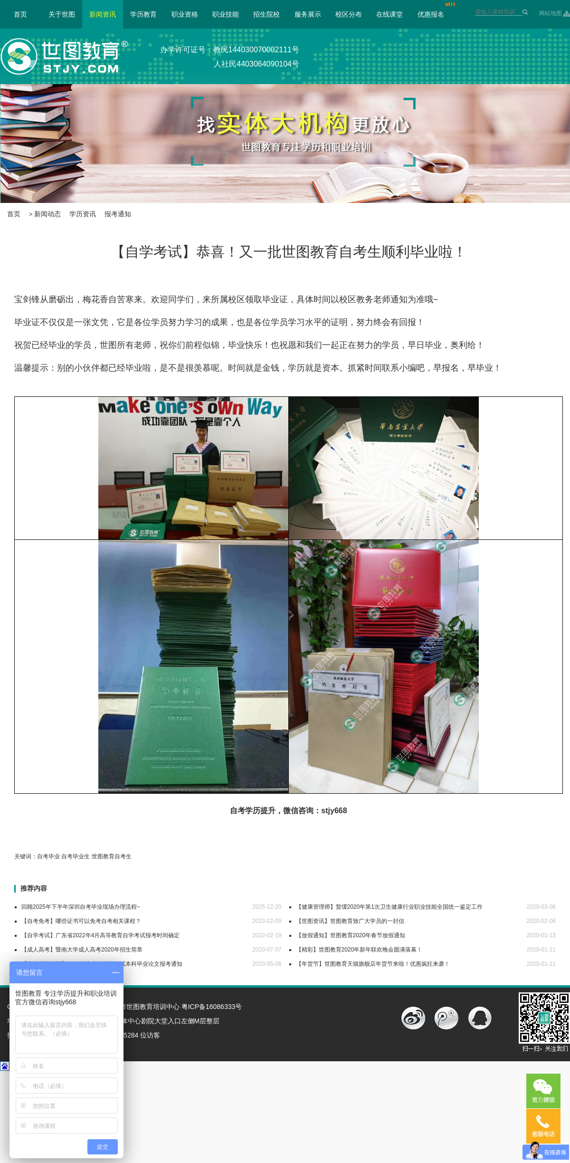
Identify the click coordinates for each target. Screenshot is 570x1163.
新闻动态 (47, 214)
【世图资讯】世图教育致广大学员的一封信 (350, 921)
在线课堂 (389, 14)
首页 (20, 14)
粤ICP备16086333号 (211, 1006)
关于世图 (61, 14)
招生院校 (266, 14)
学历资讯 (82, 214)
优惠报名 (431, 14)
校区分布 (348, 14)
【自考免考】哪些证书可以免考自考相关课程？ (81, 921)
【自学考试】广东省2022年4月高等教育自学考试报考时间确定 (100, 935)
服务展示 (307, 14)
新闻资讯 (102, 14)
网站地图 (550, 13)
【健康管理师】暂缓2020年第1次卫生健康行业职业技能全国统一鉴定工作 (389, 906)
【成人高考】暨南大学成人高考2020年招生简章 (81, 949)
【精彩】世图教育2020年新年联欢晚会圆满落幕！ (359, 949)
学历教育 (143, 14)
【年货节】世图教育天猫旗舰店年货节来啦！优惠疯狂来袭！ (373, 964)
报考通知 (117, 214)
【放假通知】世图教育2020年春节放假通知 (351, 935)
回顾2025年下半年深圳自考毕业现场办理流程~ (80, 906)
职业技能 (225, 14)
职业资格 (184, 14)
